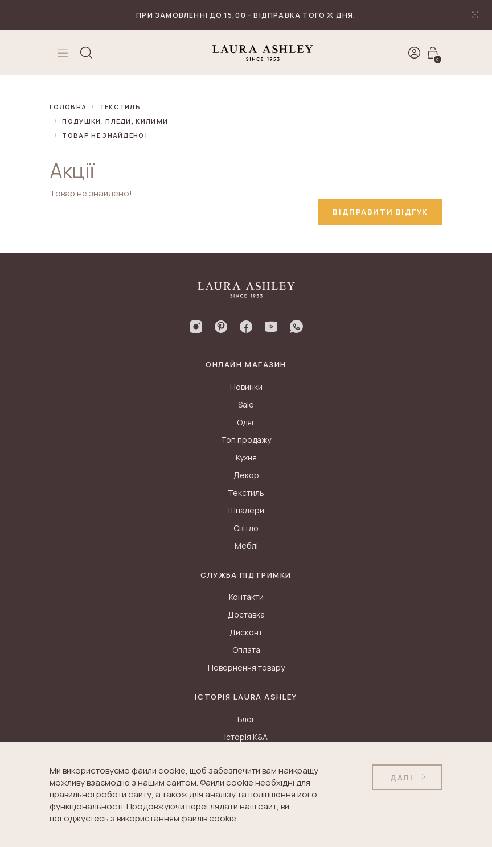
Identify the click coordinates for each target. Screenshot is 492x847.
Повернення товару (246, 667)
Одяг (246, 422)
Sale (246, 404)
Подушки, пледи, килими (115, 121)
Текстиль (120, 106)
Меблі (246, 545)
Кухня (246, 457)
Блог (246, 719)
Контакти (246, 596)
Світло (246, 528)
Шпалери (246, 510)
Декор (246, 475)
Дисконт (246, 632)
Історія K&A (246, 736)
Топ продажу (246, 439)
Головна (68, 106)
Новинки (246, 386)
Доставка (246, 614)
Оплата (246, 649)
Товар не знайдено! (104, 135)
